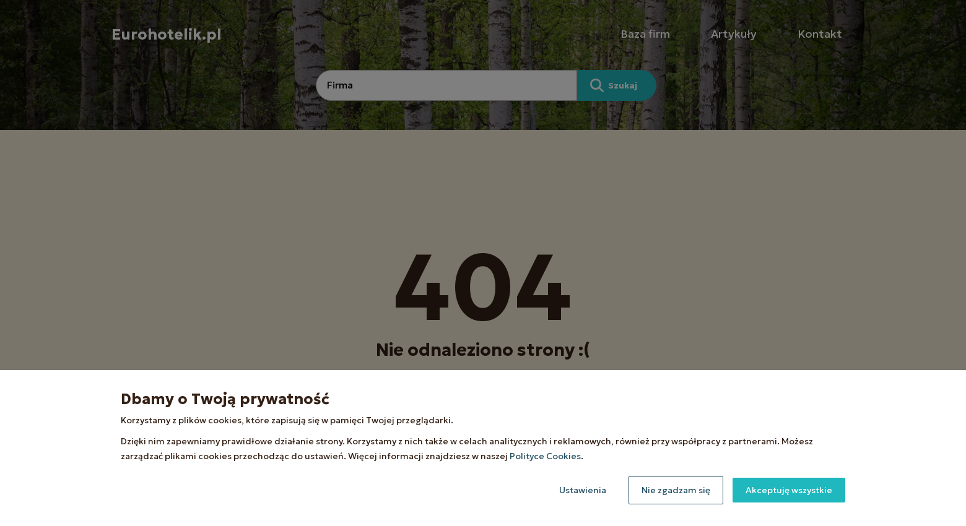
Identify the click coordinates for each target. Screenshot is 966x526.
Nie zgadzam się (676, 490)
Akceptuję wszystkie (789, 490)
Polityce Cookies (545, 456)
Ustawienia (582, 490)
